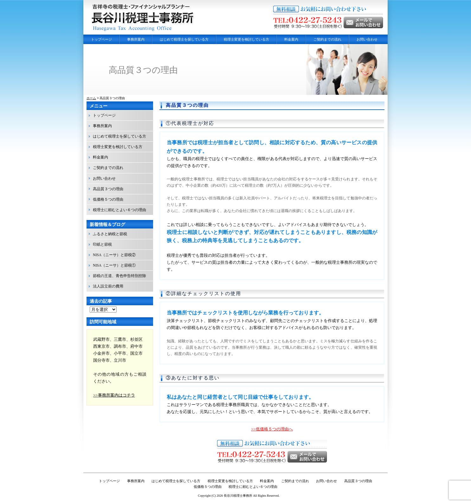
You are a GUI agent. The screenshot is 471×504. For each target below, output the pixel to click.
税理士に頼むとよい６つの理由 (119, 210)
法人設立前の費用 (108, 286)
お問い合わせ (367, 39)
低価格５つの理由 (108, 199)
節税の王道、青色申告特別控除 (119, 276)
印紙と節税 (102, 244)
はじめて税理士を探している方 (184, 39)
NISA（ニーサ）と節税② (114, 255)
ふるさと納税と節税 (110, 234)
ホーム (91, 98)
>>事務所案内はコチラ (114, 395)
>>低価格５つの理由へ (272, 429)
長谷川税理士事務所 (238, 495)
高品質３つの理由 (187, 105)
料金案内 (291, 39)
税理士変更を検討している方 (246, 39)
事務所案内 (136, 39)
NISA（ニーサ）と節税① (114, 265)
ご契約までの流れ (327, 39)
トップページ (101, 39)
